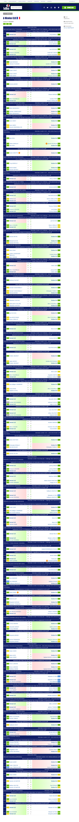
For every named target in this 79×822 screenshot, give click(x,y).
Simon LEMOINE (13, 663)
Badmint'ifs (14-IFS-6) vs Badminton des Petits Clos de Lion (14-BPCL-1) (32, 473)
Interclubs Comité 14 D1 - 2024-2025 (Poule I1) (47, 394)
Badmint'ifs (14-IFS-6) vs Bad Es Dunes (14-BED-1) (32, 46)
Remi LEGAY (12, 250)
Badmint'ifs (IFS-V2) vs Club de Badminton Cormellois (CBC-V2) (32, 368)
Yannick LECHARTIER (14, 781)
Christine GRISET (53, 749)
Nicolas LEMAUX (13, 718)
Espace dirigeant (12, 1)
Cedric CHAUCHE (13, 765)
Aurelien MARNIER (52, 422)
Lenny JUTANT (53, 801)
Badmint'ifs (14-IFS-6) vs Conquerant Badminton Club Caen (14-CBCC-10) (32, 39)
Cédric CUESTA (53, 243)
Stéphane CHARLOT (52, 377)
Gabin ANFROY (13, 361)
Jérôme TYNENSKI (52, 707)
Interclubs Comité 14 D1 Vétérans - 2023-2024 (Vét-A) (46, 485)
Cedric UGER (54, 265)
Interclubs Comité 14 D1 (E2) (52, 769)
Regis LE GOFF (53, 404)
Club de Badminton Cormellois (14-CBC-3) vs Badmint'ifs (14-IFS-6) (32, 435)
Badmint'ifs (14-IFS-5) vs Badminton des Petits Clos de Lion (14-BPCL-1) (32, 686)
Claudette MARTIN (52, 375)
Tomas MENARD (53, 44)
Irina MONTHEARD (14, 317)
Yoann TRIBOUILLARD (15, 767)
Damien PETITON (13, 243)
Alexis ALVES (54, 328)
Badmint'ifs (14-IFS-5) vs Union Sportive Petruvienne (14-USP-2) (32, 803)
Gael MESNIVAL (53, 49)
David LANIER (12, 762)
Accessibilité (72, 1)
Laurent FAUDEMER (52, 54)
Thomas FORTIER (13, 742)
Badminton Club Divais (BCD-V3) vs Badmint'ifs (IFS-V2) (32, 310)
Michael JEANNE (13, 293)
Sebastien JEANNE (52, 560)
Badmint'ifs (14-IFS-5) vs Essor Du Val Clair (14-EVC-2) (32, 730)
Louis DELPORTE (53, 409)
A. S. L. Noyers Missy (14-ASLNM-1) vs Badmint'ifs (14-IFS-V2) (32, 159)
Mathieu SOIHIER (53, 169)
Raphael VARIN (53, 415)
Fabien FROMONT (52, 471)
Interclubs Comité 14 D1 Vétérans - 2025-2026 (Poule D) (45, 29)
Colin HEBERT (12, 690)
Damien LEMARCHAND (15, 111)
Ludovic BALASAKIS (14, 751)
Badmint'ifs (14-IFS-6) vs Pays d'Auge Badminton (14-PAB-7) (32, 203)
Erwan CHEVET (13, 70)
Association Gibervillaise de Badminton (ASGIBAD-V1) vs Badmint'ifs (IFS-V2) (32, 232)
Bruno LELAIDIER (53, 799)
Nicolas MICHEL (13, 236)
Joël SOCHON (54, 221)
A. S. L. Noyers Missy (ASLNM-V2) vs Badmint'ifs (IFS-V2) (32, 381)
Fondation (36, 1)
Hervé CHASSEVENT (52, 767)
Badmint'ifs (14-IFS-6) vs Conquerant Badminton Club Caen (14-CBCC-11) (32, 175)
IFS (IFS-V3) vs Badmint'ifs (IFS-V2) (32, 297)
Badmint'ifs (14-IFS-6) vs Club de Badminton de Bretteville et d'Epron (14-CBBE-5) (32, 462)
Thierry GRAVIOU (53, 227)
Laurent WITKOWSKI (52, 709)
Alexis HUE (54, 518)
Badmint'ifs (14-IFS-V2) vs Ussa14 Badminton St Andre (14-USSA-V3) (32, 184)
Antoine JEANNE (13, 84)
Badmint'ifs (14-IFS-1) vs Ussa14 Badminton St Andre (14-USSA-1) (32, 608)
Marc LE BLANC (53, 127)
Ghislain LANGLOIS (52, 538)
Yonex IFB (30, 1)
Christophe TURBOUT (51, 291)
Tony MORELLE (53, 34)
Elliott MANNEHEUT (14, 108)
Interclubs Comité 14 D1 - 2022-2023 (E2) (49, 684)
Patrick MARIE (13, 167)
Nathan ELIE (54, 113)
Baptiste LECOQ (13, 390)
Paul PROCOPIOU (52, 200)
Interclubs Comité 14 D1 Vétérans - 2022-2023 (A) (47, 671)
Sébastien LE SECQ (52, 495)
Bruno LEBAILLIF (53, 225)
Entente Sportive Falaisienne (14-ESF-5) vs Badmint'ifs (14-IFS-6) (32, 134)
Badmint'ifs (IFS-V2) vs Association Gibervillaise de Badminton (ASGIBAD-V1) (32, 335)
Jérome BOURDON (52, 143)
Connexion (69, 7)
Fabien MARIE (12, 651)
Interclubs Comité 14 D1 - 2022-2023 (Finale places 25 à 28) (44, 645)
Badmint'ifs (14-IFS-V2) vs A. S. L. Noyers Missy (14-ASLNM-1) (32, 31)
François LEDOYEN (14, 42)
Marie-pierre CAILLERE (15, 303)
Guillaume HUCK (13, 725)
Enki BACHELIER (13, 447)
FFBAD (5, 1)
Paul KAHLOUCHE (52, 195)
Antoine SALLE (53, 734)
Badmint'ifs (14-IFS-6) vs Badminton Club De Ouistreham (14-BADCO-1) (32, 192)
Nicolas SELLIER (13, 453)
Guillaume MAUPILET (52, 491)
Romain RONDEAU (14, 497)
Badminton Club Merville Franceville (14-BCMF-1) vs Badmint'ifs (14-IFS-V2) (31, 117)
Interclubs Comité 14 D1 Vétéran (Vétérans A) (48, 757)
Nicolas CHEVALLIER (52, 100)
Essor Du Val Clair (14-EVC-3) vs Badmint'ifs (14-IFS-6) (32, 148)
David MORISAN (13, 62)
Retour (8, 13)
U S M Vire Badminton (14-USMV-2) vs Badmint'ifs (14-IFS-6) (32, 450)
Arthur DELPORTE (52, 413)
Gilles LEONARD (53, 704)
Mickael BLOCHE (13, 241)
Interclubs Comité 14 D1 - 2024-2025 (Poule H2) (47, 274)
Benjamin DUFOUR (14, 602)
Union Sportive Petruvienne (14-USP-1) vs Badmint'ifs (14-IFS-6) (32, 284)
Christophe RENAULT (14, 445)
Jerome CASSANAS (52, 524)
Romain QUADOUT (52, 695)
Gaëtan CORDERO (52, 611)
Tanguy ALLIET (53, 482)
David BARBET (53, 428)
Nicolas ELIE (12, 34)
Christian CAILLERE (52, 427)
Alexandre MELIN (53, 42)
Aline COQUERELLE (14, 98)
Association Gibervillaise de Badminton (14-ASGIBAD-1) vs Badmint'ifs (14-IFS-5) (32, 746)
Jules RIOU (12, 138)
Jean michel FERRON (14, 512)
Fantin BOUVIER (53, 796)
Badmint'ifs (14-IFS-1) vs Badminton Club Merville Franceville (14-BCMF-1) (32, 529)
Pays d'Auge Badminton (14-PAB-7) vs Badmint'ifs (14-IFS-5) (32, 771)
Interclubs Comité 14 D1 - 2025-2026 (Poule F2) (47, 37)
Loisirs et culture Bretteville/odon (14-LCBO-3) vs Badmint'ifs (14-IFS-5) (31, 740)
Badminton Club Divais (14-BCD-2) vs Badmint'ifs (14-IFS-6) (32, 105)
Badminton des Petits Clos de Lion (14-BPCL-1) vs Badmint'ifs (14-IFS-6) (32, 595)
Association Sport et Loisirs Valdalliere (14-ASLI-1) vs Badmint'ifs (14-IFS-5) (32, 778)
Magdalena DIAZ (13, 749)
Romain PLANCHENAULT (15, 287)
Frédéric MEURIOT (14, 356)
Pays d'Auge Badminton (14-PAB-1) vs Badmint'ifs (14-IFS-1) (32, 575)
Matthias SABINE (53, 476)
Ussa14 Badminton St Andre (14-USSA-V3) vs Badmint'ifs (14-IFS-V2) (32, 80)
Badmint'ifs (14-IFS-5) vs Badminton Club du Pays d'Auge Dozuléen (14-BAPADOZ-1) (32, 700)
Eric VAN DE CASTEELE (15, 611)
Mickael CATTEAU (52, 807)
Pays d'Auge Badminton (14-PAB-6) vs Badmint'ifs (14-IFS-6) (32, 59)
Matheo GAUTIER (13, 785)
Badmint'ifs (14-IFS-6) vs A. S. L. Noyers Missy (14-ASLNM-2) (32, 515)
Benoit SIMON (53, 555)
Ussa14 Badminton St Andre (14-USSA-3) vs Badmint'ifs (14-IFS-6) (32, 351)
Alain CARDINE (13, 257)
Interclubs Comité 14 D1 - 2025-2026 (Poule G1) (47, 131)
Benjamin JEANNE (14, 635)
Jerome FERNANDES (14, 639)
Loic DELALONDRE (52, 613)
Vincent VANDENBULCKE (15, 127)
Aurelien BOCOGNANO (51, 64)
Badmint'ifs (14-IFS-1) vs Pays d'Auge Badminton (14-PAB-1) (32, 487)
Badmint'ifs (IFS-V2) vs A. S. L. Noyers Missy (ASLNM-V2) (32, 261)
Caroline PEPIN (53, 98)
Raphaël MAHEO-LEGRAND (50, 657)
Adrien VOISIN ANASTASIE (50, 480)
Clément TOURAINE (14, 64)
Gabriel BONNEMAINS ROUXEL (49, 549)
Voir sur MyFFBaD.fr (69, 28)
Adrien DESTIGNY (13, 440)
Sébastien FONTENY (14, 300)
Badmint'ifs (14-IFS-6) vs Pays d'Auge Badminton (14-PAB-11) (32, 406)
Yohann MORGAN (52, 94)
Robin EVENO (12, 75)
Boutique (43, 1)
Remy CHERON (53, 178)
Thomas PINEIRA (53, 206)
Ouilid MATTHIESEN (52, 52)
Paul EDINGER (53, 716)
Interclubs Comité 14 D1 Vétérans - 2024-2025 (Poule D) (45, 215)
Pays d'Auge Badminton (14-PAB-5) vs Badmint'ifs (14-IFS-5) (32, 713)
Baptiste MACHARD (14, 744)
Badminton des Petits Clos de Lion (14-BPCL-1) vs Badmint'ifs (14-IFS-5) (32, 660)
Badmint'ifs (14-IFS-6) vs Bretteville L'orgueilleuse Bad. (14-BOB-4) (32, 552)
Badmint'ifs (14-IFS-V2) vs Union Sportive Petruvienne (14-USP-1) (32, 90)
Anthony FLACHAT (14, 280)
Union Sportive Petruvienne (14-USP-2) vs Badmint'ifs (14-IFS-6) (32, 631)
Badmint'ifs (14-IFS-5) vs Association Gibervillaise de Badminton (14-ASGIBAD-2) (32, 692)
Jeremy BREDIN (53, 465)
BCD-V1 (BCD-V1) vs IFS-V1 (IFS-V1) (32, 759)
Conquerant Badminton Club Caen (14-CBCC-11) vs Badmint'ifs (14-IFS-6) (32, 67)
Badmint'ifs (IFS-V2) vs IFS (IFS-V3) (32, 419)
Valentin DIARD (13, 524)
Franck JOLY (54, 558)
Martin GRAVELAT (13, 143)
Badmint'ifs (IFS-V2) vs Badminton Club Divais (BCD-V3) (32, 217)
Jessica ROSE (54, 270)
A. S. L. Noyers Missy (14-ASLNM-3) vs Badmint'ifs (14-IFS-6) (32, 504)
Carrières (49, 1)
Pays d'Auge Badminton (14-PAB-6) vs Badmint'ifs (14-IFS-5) (32, 648)
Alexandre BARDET (14, 627)
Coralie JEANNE (53, 254)
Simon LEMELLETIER (52, 198)
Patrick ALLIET (13, 599)
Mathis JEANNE (53, 512)
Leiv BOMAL (54, 209)
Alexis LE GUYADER (14, 716)
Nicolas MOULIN (53, 732)
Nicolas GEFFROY (13, 169)
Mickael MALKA (53, 533)
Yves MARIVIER (13, 578)
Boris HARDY (12, 121)
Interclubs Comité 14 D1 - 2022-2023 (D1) (49, 711)
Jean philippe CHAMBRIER (15, 384)
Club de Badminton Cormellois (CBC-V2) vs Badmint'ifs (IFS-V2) (32, 247)
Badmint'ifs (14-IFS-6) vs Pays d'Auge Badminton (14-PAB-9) (32, 324)
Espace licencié (22, 1)
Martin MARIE (12, 592)
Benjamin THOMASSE (14, 604)
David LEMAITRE (13, 153)
